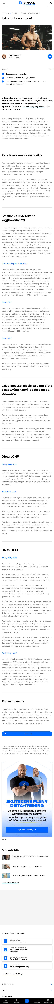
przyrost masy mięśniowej (33, 106)
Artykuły (14, 13)
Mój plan (17, 1002)
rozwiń (48, 69)
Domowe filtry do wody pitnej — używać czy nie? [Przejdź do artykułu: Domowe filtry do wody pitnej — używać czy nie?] (29, 876)
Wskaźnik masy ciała (21, 941)
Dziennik (6, 1002)
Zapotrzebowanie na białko (16, 74)
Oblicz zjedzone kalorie (21, 958)
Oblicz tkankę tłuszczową (21, 966)
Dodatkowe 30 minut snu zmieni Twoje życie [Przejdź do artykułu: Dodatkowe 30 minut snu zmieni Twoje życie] (27, 866)
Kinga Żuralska (15, 55)
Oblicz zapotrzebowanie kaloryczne (21, 949)
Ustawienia (48, 1002)
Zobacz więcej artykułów (10, 882)
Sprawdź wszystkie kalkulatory (12, 974)
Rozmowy (37, 1002)
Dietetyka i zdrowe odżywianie (30, 13)
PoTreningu (5, 13)
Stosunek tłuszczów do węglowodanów (21, 78)
